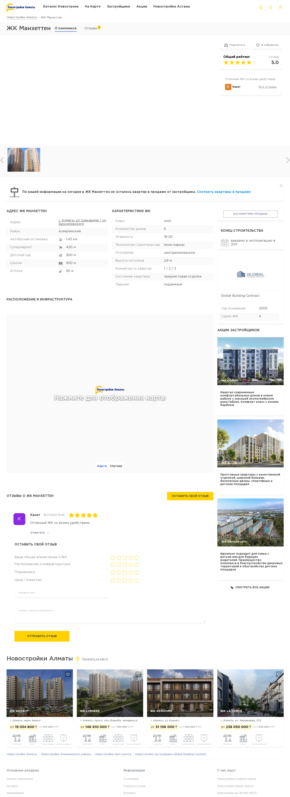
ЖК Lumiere (90, 711)
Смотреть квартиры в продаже (224, 191)
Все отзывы (268, 87)
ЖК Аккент (19, 711)
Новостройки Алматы (22, 17)
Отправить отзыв (42, 636)
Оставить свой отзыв (190, 496)
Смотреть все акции (249, 587)
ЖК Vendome (161, 711)
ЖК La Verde (231, 711)
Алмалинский (70, 231)
